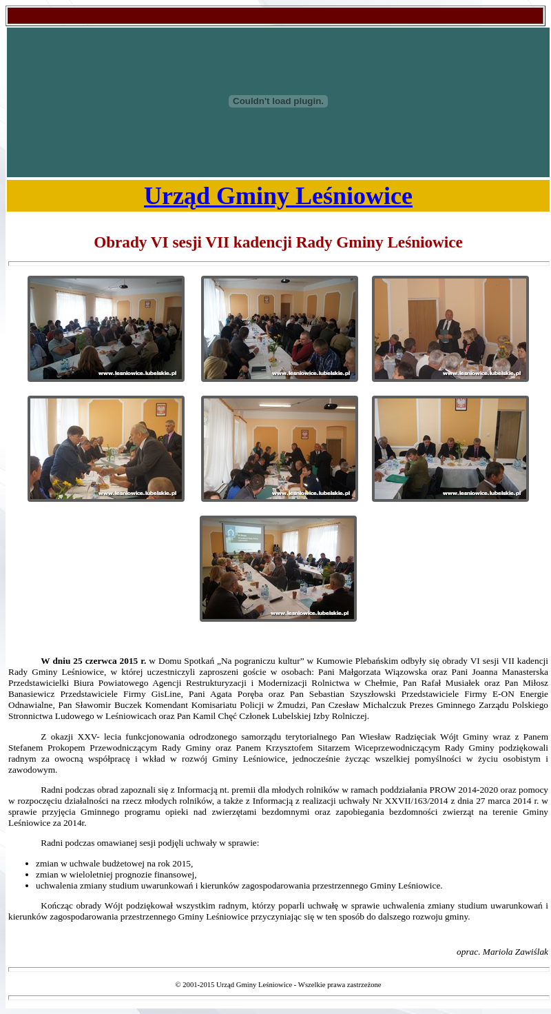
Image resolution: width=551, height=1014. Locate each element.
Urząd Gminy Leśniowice (278, 196)
